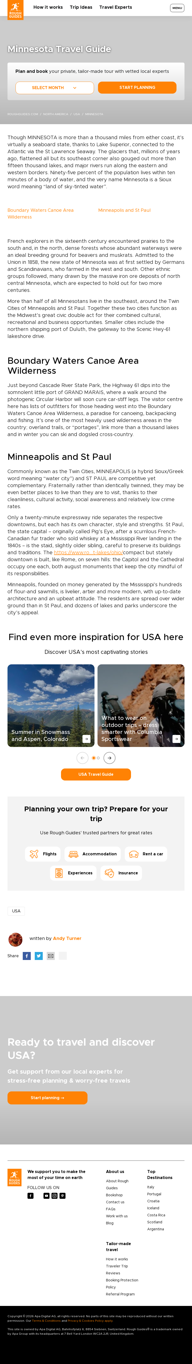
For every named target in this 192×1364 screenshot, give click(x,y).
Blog (110, 1223)
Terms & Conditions (46, 1320)
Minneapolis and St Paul (124, 210)
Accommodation (92, 854)
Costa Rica (156, 1215)
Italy (150, 1187)
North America (55, 114)
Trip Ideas (81, 7)
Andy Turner (67, 938)
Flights (42, 854)
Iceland (153, 1208)
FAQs (111, 1209)
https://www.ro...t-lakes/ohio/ (88, 552)
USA (77, 114)
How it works (48, 7)
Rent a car (146, 854)
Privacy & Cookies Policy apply (90, 1320)
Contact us (115, 1202)
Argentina (155, 1229)
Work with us (117, 1216)
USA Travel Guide (96, 774)
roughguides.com (23, 114)
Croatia (153, 1201)
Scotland (154, 1222)
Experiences (73, 873)
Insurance (121, 873)
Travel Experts (115, 7)
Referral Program (120, 1294)
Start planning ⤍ (47, 1098)
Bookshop (114, 1195)
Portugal (154, 1194)
